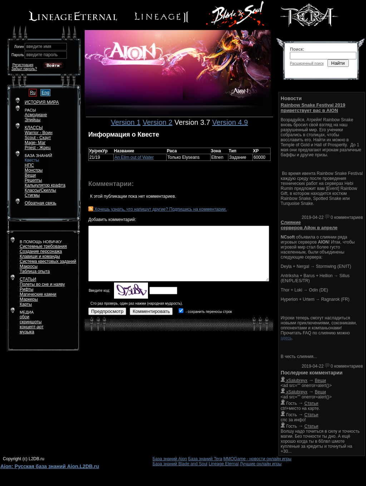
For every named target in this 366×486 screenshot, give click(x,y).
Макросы (29, 266)
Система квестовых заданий (48, 261)
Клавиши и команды (40, 256)
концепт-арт (32, 326)
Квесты (32, 160)
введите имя (38, 46)
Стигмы (32, 195)
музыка (27, 331)
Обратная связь (40, 203)
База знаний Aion (170, 458)
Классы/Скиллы (40, 190)
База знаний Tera (205, 458)
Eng (45, 92)
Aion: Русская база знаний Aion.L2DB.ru (49, 466)
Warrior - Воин (39, 132)
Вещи (30, 175)
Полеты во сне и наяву (42, 284)
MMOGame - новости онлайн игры (257, 458)
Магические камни (38, 294)
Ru (32, 92)
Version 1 (125, 122)
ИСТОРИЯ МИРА (42, 102)
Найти (338, 63)
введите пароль (42, 54)
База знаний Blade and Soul (180, 463)
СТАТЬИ (28, 279)
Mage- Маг (35, 142)
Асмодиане (36, 114)
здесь (286, 337)
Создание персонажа (41, 251)
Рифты (26, 289)
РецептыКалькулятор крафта (45, 183)
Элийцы (32, 119)
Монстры (34, 170)
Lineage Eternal (224, 463)
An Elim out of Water (134, 157)
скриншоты (30, 321)
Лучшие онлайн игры (261, 463)
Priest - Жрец (38, 147)
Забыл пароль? (24, 69)
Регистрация (23, 65)
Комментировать (151, 311)
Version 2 (157, 122)
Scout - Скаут (38, 137)
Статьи (311, 403)
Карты (26, 304)
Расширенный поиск (306, 63)
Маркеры (29, 299)
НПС (29, 165)
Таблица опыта (35, 271)
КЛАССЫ (34, 127)
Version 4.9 (230, 122)
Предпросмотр (107, 311)
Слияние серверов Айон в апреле (309, 225)
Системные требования (43, 246)
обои (24, 316)
